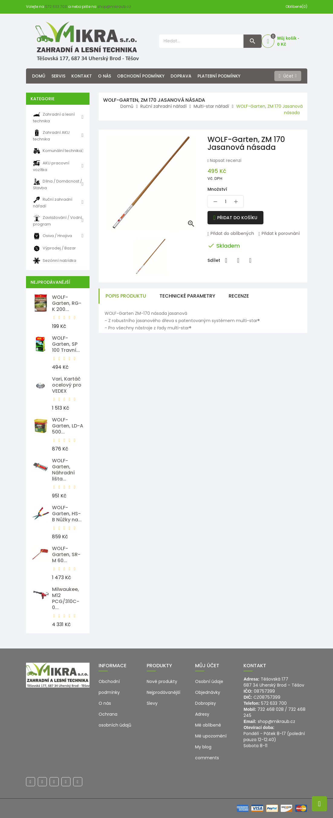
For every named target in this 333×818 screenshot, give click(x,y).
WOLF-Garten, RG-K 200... (66, 303)
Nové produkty (162, 681)
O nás (104, 76)
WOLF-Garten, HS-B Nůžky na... (67, 513)
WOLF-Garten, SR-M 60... (66, 554)
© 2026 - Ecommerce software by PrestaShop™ (76, 808)
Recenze (239, 295)
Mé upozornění (211, 736)
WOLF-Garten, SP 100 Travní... (66, 344)
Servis (58, 76)
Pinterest (250, 260)
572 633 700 (56, 6)
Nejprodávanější (163, 692)
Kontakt (81, 76)
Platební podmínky (219, 76)
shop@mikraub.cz (114, 6)
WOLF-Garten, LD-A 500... (67, 425)
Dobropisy (205, 703)
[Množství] (225, 202)
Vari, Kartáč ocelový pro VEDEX (66, 384)
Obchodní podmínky (141, 76)
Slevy (152, 703)
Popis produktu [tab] (126, 295)
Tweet (238, 260)
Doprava (181, 76)
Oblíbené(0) (296, 6)
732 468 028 (270, 709)
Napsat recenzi (225, 160)
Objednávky (207, 692)
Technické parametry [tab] (187, 295)
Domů (38, 76)
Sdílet (226, 260)
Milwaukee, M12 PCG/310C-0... (65, 598)
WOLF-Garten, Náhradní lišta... (63, 469)
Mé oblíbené (208, 725)
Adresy (202, 714)
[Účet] (287, 76)
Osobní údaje (209, 681)
